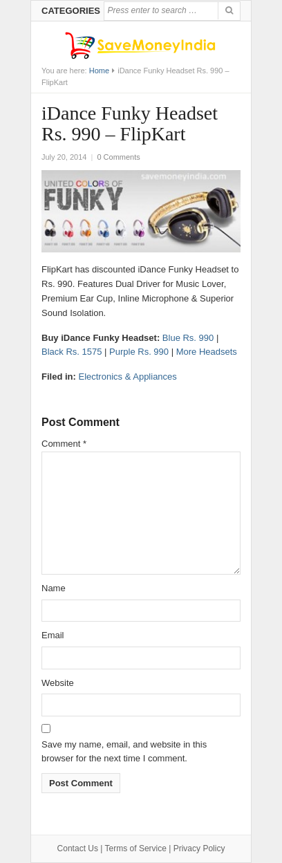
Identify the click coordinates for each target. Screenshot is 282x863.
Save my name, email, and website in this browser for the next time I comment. (124, 751)
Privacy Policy (199, 848)
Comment (63, 443)
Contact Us (77, 848)
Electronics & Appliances (127, 376)
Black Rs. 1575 (71, 351)
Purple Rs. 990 (139, 351)
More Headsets (206, 351)
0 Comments (118, 157)
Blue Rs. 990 (188, 338)
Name (53, 588)
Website (57, 683)
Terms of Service (136, 848)
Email (52, 635)
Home (99, 70)
